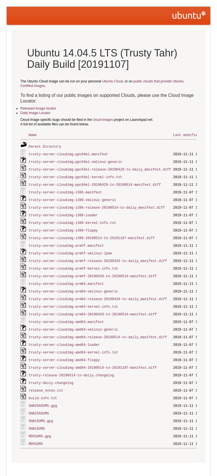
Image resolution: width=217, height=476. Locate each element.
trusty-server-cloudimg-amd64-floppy (64, 351)
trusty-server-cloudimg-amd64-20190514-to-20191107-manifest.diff (93, 359)
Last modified (186, 134)
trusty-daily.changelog (51, 373)
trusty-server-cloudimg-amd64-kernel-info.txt (73, 344)
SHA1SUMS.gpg (41, 410)
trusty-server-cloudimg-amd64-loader (64, 337)
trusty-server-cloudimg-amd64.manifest (66, 315)
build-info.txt (43, 388)
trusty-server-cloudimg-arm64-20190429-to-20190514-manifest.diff (93, 307)
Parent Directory (45, 146)
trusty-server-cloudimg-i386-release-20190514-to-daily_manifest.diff (97, 204)
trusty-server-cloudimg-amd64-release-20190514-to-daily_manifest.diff (98, 329)
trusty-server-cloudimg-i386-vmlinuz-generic (72, 197)
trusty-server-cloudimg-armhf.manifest (66, 241)
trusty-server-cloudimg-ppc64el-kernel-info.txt (75, 175)
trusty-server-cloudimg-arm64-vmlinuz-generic (73, 285)
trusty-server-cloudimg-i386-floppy (63, 226)
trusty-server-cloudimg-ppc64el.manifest (68, 153)
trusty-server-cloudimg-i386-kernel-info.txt (72, 219)
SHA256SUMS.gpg (43, 395)
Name (33, 134)
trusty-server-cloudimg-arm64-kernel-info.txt (73, 300)
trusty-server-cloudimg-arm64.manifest (66, 278)
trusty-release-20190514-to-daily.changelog (71, 366)
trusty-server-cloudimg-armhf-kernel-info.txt (73, 263)
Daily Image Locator (35, 113)
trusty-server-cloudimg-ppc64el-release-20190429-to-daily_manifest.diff (100, 168)
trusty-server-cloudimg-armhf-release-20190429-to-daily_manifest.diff (98, 256)
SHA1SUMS (37, 417)
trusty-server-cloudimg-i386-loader (63, 212)
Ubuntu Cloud (112, 81)
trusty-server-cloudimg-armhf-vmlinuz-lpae (70, 248)
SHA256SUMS (39, 403)
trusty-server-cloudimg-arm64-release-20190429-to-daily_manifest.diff (98, 293)
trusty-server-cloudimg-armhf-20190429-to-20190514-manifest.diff (93, 270)
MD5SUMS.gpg (40, 425)
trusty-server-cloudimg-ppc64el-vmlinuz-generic (75, 160)
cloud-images (103, 120)
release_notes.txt (46, 381)
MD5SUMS (36, 432)
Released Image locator (38, 108)
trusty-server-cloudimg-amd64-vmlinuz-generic (73, 322)
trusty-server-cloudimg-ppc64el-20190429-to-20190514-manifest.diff (95, 182)
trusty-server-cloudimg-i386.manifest (65, 190)
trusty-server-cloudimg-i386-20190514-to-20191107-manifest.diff (92, 234)
